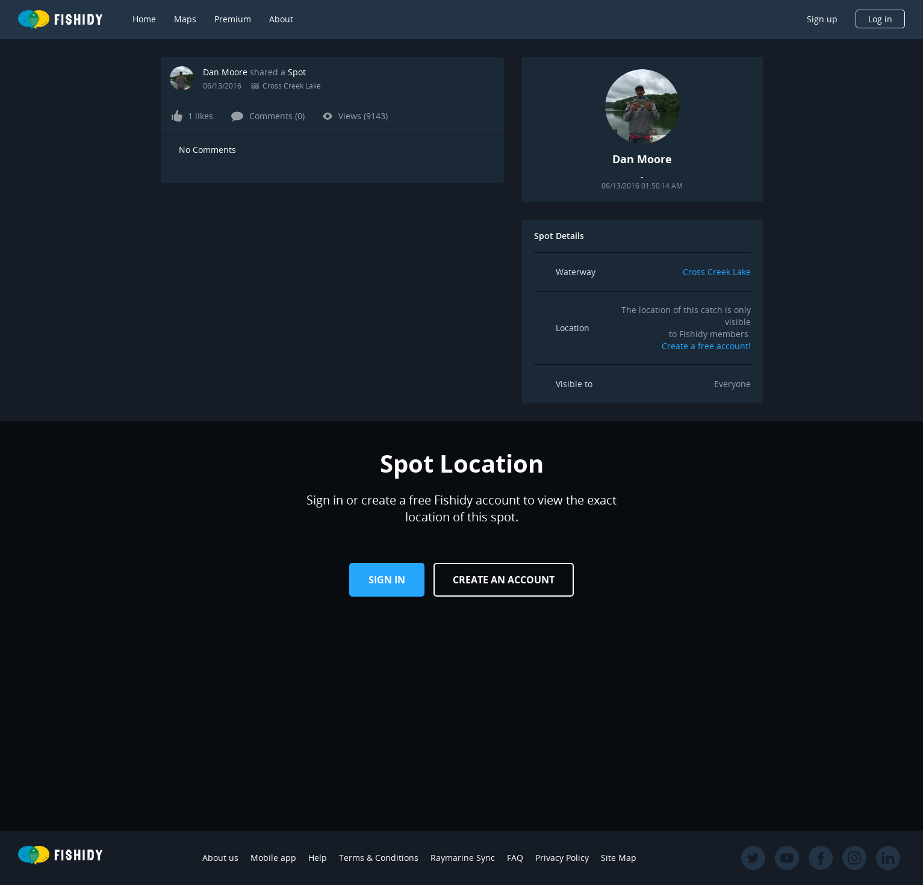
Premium (232, 19)
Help (317, 857)
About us (220, 857)
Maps (185, 19)
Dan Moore (225, 72)
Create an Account (504, 579)
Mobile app (273, 857)
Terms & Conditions (378, 857)
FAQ (515, 857)
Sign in (386, 579)
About (281, 19)
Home (144, 19)
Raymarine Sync (462, 857)
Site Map (618, 857)
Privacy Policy (562, 857)
